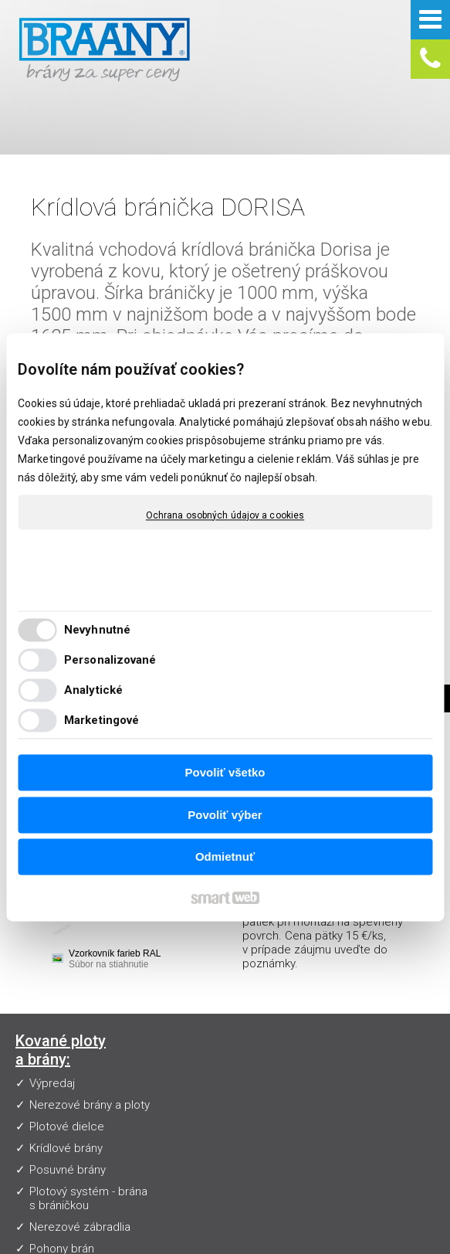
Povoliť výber (225, 814)
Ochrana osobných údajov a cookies (225, 515)
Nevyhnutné (97, 630)
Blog (180, 1069)
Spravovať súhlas (303, 1240)
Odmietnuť (225, 857)
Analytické (93, 690)
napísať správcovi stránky (361, 1227)
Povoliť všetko (225, 773)
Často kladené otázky (225, 1004)
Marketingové (101, 720)
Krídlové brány (66, 1079)
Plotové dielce (66, 1058)
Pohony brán (61, 1180)
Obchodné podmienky (226, 1047)
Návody (188, 1025)
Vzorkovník (197, 982)
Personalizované (110, 660)
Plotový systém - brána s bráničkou (88, 1130)
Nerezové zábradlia (79, 1158)
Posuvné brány (67, 1101)
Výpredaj (52, 1001)
